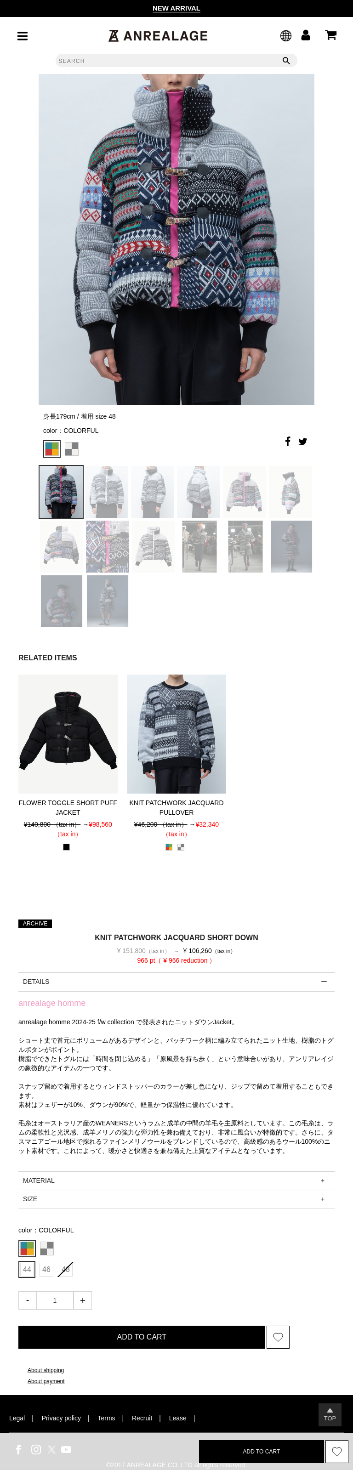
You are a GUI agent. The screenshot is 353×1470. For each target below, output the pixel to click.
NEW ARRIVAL (176, 8)
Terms (106, 1418)
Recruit (142, 1418)
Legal (17, 1418)
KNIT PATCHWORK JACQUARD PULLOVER (176, 807)
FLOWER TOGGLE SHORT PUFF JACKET (68, 807)
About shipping (46, 1370)
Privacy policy (61, 1418)
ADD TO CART (142, 1337)
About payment (46, 1381)
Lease (178, 1418)
